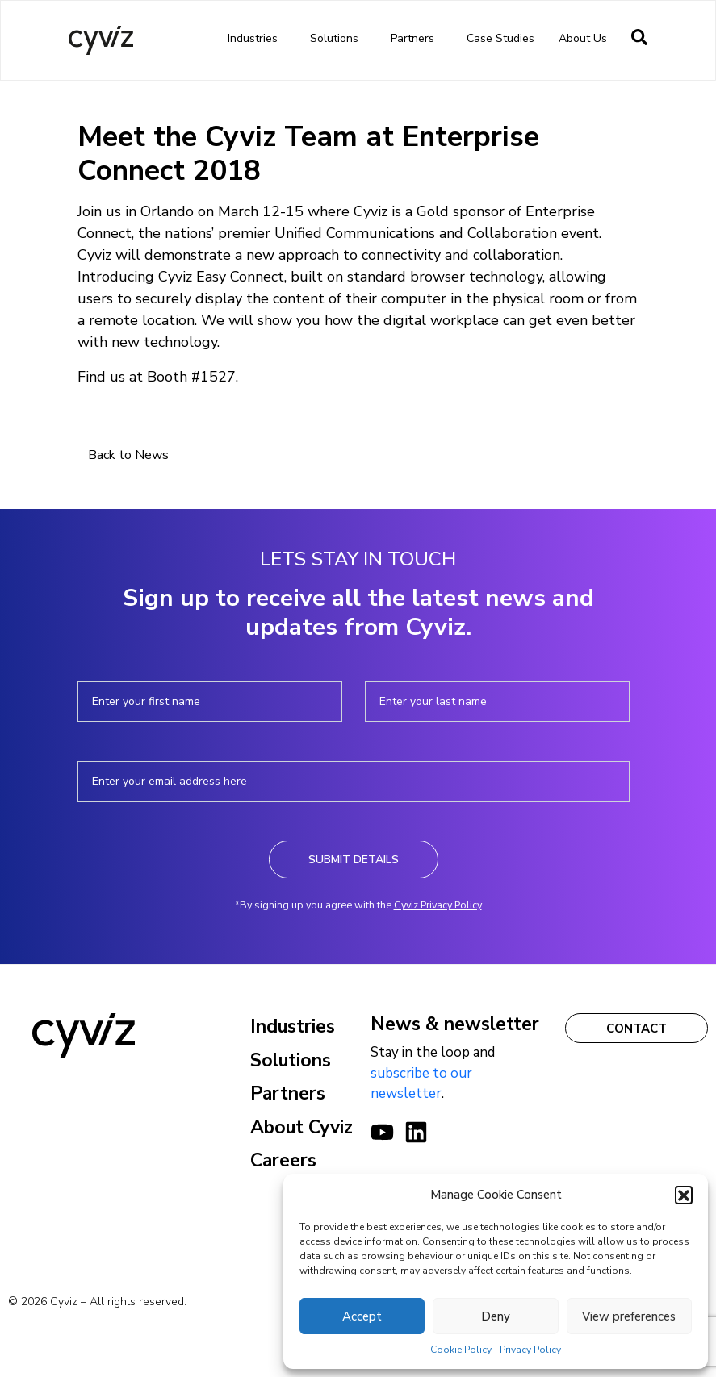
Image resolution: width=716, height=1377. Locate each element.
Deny (495, 1316)
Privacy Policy (530, 1349)
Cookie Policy (461, 1349)
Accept (362, 1316)
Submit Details (353, 859)
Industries (257, 39)
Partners (416, 39)
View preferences (629, 1316)
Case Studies (500, 38)
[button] (684, 1195)
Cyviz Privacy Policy (438, 905)
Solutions (338, 39)
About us (587, 39)
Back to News (128, 455)
